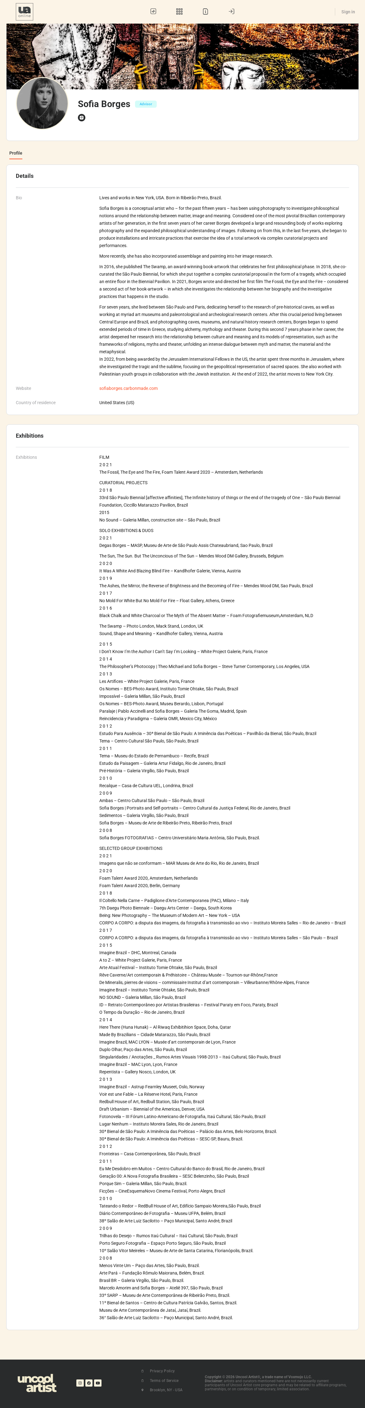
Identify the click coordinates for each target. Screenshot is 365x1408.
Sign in (348, 11)
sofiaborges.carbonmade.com (128, 388)
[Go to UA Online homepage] (24, 11)
